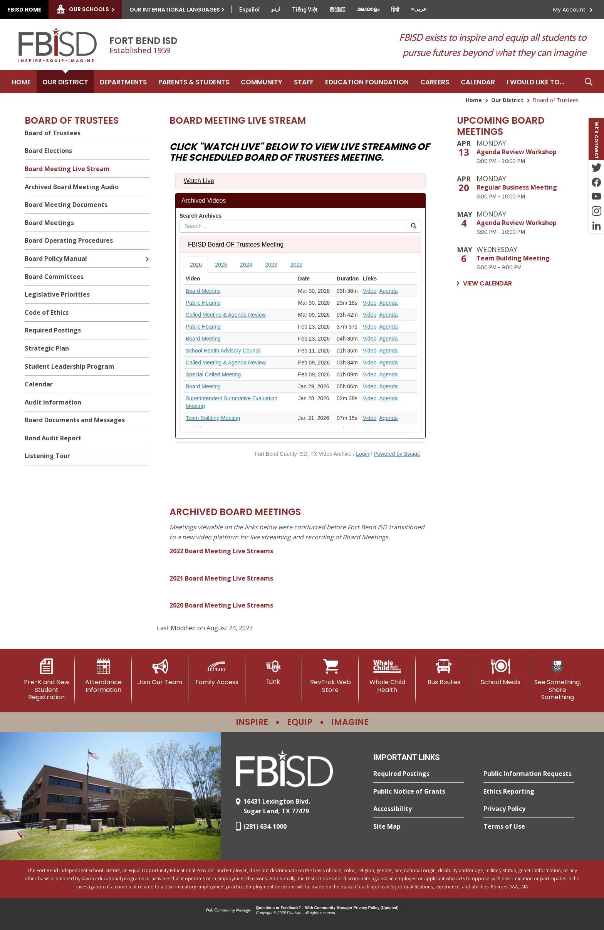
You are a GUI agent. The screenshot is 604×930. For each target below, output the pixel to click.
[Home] (21, 81)
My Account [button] (569, 9)
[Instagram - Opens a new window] (596, 211)
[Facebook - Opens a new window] (596, 182)
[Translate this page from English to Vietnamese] (305, 10)
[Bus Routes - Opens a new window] (443, 672)
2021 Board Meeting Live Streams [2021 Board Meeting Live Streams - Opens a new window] (221, 578)
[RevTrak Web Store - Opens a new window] (330, 676)
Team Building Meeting (513, 258)
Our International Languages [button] (174, 9)
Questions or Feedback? (278, 908)
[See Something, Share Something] (557, 680)
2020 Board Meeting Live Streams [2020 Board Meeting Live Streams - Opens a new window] (221, 605)
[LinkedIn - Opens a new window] (596, 226)
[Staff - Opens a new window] (303, 81)
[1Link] (273, 672)
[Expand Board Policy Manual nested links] (147, 253)
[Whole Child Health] (386, 676)
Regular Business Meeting (516, 187)
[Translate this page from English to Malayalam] (368, 9)
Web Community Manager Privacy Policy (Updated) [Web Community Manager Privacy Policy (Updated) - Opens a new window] (352, 908)
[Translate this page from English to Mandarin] (337, 10)
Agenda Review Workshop (516, 152)
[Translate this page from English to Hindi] (395, 10)
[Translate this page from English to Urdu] (275, 9)
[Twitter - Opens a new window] (596, 167)
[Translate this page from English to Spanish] (249, 10)
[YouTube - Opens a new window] (596, 196)
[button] (588, 81)
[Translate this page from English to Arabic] (418, 9)
